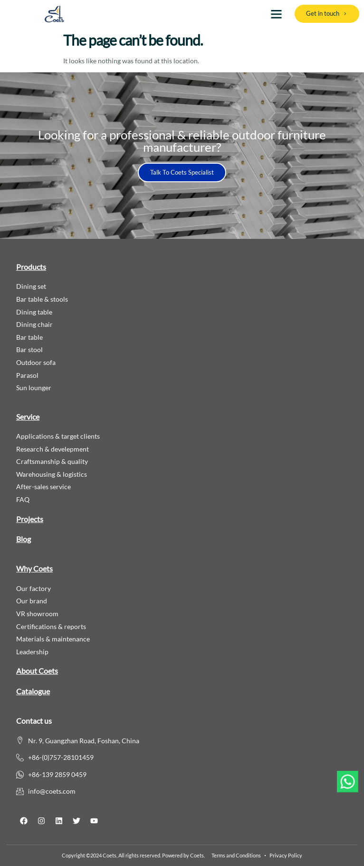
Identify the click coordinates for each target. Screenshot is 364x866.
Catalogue (33, 691)
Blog (23, 538)
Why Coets (34, 568)
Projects (29, 518)
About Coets (37, 670)
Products (31, 266)
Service (27, 416)
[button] (276, 14)
